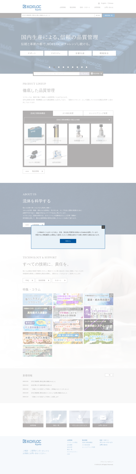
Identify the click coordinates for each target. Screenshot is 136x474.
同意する (68, 241)
